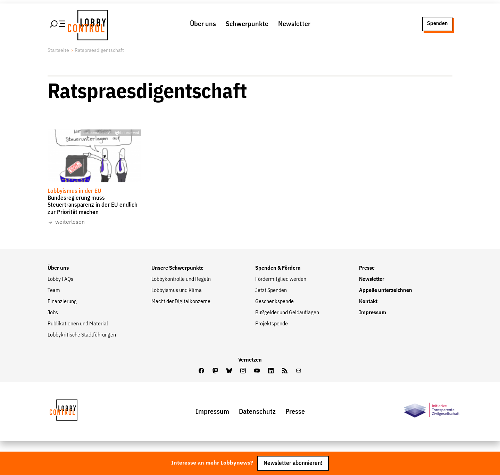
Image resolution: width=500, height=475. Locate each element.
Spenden (437, 23)
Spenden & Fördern (278, 268)
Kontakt (368, 301)
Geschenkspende (274, 301)
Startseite (58, 50)
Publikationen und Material (78, 324)
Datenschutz (257, 411)
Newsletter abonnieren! (293, 463)
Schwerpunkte (247, 24)
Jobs (53, 313)
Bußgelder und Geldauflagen (287, 313)
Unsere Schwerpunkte (177, 268)
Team (54, 290)
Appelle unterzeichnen (385, 290)
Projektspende (271, 324)
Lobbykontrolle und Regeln (181, 279)
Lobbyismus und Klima (176, 290)
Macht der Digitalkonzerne (180, 301)
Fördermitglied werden (280, 279)
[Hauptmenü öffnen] (58, 24)
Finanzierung (62, 301)
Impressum (372, 313)
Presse (367, 268)
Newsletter (294, 24)
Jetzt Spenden (271, 290)
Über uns (203, 24)
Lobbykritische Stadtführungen (82, 335)
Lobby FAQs (60, 279)
